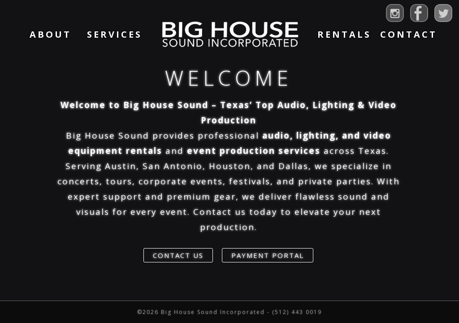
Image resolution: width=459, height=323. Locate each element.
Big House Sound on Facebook (419, 13)
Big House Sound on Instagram (395, 13)
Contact (408, 34)
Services (114, 34)
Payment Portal (267, 255)
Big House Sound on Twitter (443, 13)
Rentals (344, 34)
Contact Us (178, 255)
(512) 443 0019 (297, 312)
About (50, 34)
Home (229, 34)
